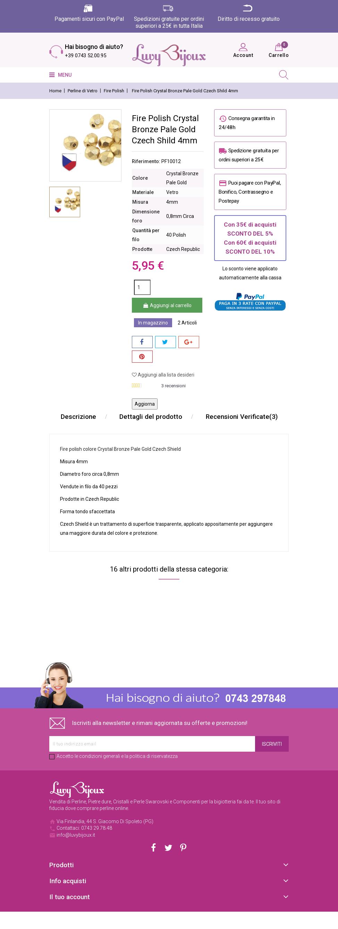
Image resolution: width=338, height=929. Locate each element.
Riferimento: (146, 161)
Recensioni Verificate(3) (169, 434)
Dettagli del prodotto (198, 417)
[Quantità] (142, 287)
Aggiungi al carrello (167, 305)
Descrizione (125, 417)
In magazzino (153, 323)
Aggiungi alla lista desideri (163, 375)
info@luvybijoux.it (76, 852)
